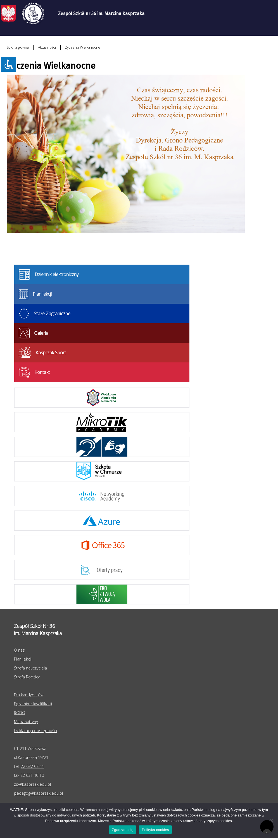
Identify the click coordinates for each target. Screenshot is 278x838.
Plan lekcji (23, 659)
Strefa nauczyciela (30, 668)
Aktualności (47, 47)
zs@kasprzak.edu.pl (32, 784)
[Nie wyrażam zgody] (271, 820)
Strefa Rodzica (27, 677)
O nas (19, 650)
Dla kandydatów (28, 694)
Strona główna (18, 47)
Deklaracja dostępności (35, 730)
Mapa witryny (26, 721)
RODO (19, 712)
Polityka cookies (155, 830)
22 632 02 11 (32, 766)
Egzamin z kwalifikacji (33, 703)
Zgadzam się (122, 830)
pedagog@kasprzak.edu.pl (38, 793)
